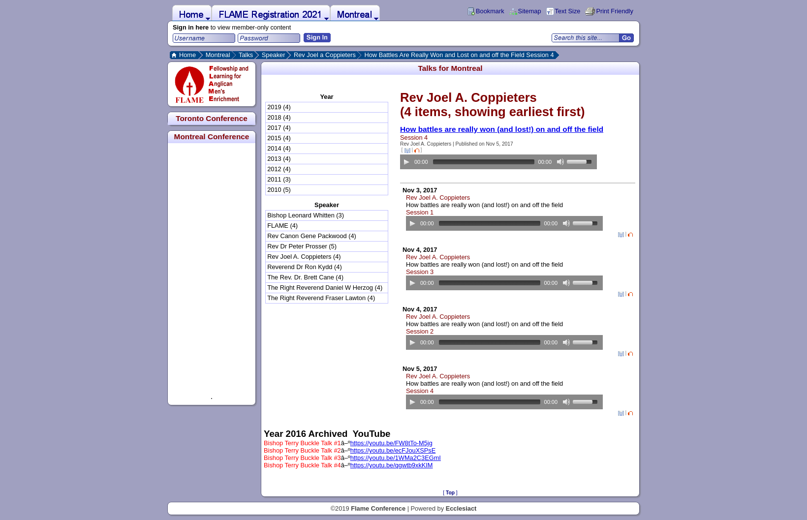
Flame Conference (378, 508)
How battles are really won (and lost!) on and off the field (501, 129)
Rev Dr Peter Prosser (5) (302, 246)
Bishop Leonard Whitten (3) (305, 215)
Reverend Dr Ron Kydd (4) (304, 267)
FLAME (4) (282, 225)
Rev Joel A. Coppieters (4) (304, 256)
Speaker (273, 55)
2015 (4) (279, 138)
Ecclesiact (461, 508)
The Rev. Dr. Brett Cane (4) (305, 277)
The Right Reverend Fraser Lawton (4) (321, 298)
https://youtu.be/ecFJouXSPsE (393, 450)
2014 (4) (279, 148)
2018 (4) (279, 117)
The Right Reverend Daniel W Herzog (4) (324, 287)
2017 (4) (279, 127)
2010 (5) (279, 189)
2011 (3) (279, 179)
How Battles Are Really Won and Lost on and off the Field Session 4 (459, 55)
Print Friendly (614, 11)
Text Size (568, 11)
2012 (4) (279, 169)
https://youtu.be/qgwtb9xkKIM (391, 465)
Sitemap (529, 11)
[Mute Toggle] (560, 162)
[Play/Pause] (406, 162)
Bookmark (490, 11)
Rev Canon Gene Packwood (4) (311, 236)
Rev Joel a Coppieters (325, 55)
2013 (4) (279, 158)
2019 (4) (279, 107)
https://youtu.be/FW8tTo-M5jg (391, 443)
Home (187, 55)
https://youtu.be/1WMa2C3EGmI (395, 457)
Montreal (218, 55)
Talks (246, 55)
